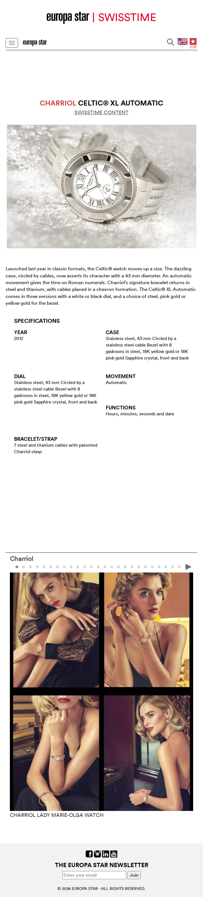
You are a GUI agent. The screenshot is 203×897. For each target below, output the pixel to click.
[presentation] (189, 566)
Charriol (21, 558)
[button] (23, 567)
